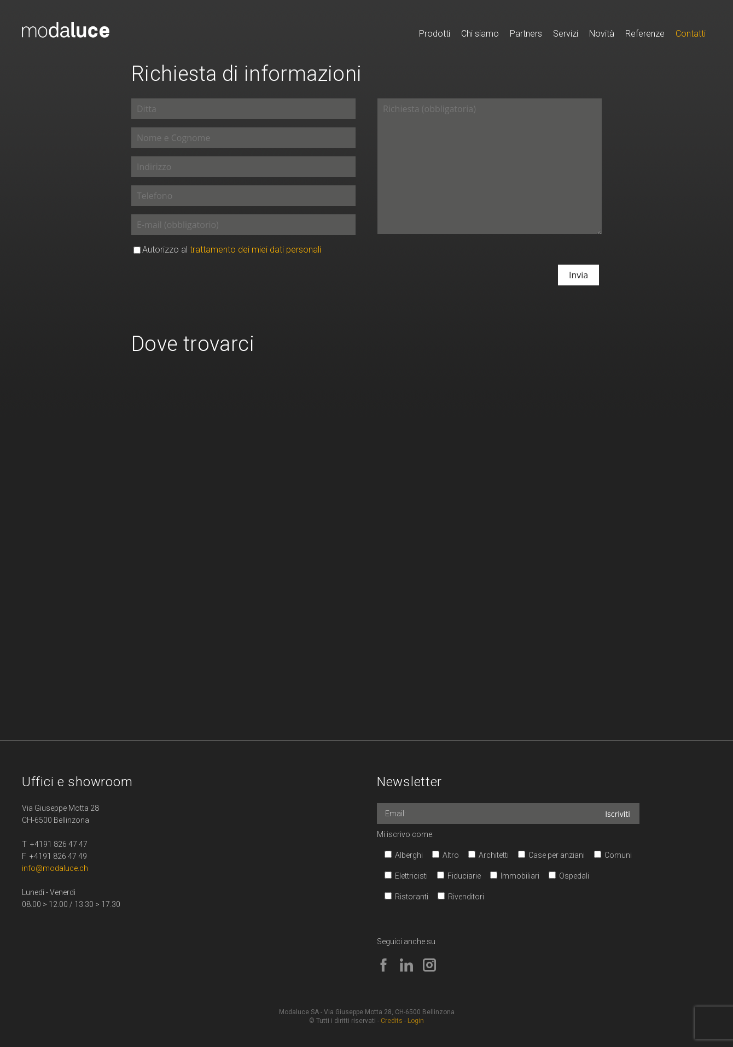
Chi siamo (480, 33)
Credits (392, 1021)
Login (416, 1021)
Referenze (645, 33)
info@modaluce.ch (55, 868)
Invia (578, 275)
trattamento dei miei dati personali (255, 249)
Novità (601, 33)
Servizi (565, 33)
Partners (526, 33)
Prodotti (434, 33)
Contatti (691, 33)
